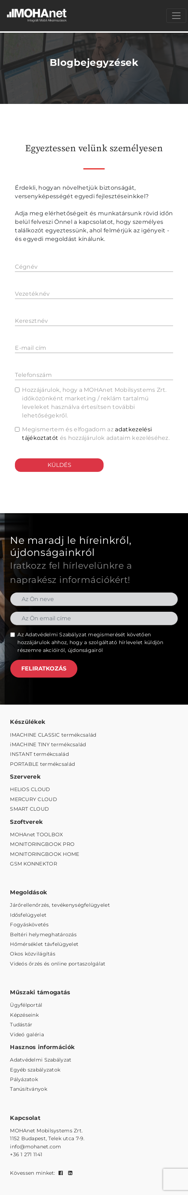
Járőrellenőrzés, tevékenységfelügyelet (60, 905)
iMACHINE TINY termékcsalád (48, 744)
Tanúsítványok (28, 1089)
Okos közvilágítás (32, 954)
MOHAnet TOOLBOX (36, 834)
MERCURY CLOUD (33, 799)
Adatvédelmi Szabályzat (56, 634)
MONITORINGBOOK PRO (42, 844)
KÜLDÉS (59, 465)
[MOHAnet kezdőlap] (37, 16)
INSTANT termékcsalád (39, 754)
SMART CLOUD (29, 809)
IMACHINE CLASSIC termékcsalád (53, 735)
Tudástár (21, 1024)
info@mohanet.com (35, 1146)
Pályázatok (24, 1079)
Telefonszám (33, 375)
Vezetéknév (32, 293)
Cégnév (26, 266)
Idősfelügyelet (28, 915)
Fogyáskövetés (29, 924)
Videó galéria (27, 1034)
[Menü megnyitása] (176, 16)
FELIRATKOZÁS (43, 668)
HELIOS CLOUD (30, 789)
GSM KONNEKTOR (33, 863)
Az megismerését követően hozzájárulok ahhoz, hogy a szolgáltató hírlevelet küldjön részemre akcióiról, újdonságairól (90, 642)
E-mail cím (30, 347)
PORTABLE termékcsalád (42, 764)
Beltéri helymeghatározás (43, 934)
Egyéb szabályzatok (35, 1070)
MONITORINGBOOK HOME (44, 854)
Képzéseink (24, 1015)
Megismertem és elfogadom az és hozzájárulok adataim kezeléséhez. (96, 433)
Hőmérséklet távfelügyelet (44, 944)
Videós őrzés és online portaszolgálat (57, 963)
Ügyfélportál (26, 1005)
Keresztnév (31, 320)
